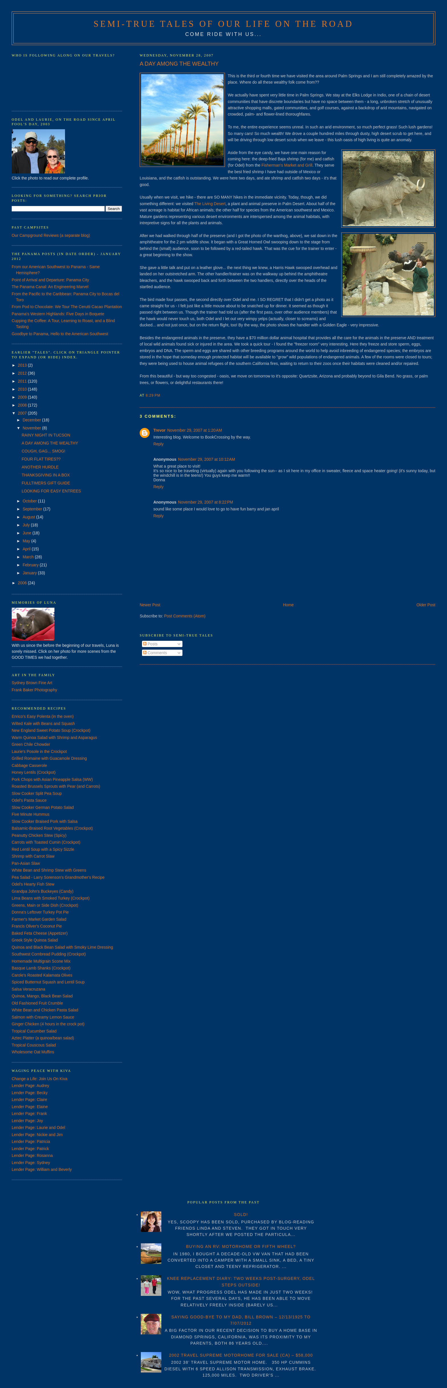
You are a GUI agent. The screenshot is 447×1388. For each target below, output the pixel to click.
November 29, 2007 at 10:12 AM (206, 459)
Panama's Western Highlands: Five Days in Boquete (58, 314)
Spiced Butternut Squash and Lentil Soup (48, 982)
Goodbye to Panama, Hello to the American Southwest (60, 334)
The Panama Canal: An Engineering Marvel (50, 286)
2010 (23, 389)
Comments (155, 652)
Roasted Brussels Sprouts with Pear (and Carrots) (56, 786)
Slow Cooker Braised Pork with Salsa (45, 821)
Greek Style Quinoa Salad (35, 940)
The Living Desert (210, 203)
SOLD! (241, 1214)
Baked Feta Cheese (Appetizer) (40, 933)
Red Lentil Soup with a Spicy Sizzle (43, 849)
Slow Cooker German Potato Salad (43, 807)
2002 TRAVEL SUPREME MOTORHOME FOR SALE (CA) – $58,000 (241, 1355)
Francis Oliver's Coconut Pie (37, 926)
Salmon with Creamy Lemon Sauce (43, 1017)
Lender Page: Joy (27, 1120)
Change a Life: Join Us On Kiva (39, 1078)
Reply (158, 444)
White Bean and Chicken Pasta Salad (45, 1010)
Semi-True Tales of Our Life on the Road (223, 24)
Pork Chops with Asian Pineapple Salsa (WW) (52, 779)
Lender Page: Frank (29, 1113)
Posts (150, 644)
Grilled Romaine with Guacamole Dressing (49, 758)
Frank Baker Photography (34, 690)
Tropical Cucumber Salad (34, 1031)
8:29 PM (153, 395)
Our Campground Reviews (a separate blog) (51, 235)
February (31, 565)
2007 (23, 413)
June (27, 533)
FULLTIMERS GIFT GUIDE (46, 483)
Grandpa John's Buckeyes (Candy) (43, 891)
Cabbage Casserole (29, 765)
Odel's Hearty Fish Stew (33, 884)
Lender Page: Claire (29, 1099)
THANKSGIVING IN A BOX (46, 475)
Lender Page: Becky (30, 1092)
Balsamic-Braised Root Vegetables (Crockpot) (52, 828)
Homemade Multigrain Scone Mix (41, 961)
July (27, 525)
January (30, 573)
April (27, 549)
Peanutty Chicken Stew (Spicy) (39, 835)
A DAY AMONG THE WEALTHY (179, 63)
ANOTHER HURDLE (40, 467)
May (27, 541)
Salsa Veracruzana (28, 989)
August (29, 517)
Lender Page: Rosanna (32, 1155)
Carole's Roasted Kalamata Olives (42, 975)
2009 (23, 397)
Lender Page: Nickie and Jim (37, 1134)
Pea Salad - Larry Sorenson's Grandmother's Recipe (58, 877)
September (33, 509)
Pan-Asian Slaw (26, 863)
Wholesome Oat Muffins (33, 1052)
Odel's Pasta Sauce (29, 800)
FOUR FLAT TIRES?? (41, 459)
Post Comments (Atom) (185, 616)
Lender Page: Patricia (31, 1141)
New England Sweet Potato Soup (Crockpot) (51, 730)
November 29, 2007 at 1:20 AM (194, 430)
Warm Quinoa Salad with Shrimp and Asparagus (54, 737)
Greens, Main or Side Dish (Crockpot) (45, 905)
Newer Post (150, 605)
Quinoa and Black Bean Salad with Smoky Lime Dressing (62, 947)
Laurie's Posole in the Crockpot (39, 751)
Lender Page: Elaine (30, 1106)
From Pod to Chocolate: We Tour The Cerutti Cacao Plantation (67, 306)
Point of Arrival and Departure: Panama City (50, 280)
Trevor (159, 430)
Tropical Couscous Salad (34, 1045)
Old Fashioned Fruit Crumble (37, 1003)
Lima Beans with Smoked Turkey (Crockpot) (51, 898)
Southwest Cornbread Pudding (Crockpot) (49, 954)
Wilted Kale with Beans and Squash (43, 723)
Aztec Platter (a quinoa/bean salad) (43, 1038)
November (32, 428)
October (30, 501)
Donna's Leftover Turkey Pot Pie (40, 912)
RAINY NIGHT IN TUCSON (46, 435)
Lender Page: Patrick (30, 1148)
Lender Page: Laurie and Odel (38, 1127)
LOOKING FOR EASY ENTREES (51, 491)
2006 (23, 583)
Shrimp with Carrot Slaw (33, 856)
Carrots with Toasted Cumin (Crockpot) (46, 842)
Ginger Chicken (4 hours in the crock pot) (48, 1024)
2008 (23, 405)
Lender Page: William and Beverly (42, 1169)
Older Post (425, 605)
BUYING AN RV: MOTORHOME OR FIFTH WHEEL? (241, 1246)
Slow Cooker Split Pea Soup (37, 793)
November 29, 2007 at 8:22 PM (205, 502)
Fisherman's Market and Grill (286, 165)
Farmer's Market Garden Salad (39, 919)
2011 (23, 381)
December (32, 420)
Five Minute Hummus (30, 814)
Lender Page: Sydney (31, 1162)
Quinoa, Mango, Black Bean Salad (42, 996)
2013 (23, 365)
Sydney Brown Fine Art (32, 682)
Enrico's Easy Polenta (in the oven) (43, 716)
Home (288, 605)
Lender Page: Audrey (30, 1085)
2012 (23, 373)
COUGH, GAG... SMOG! (43, 451)
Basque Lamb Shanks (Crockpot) (41, 968)
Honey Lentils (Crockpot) (34, 772)
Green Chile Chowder (31, 744)
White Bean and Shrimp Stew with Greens (49, 870)
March (29, 557)
